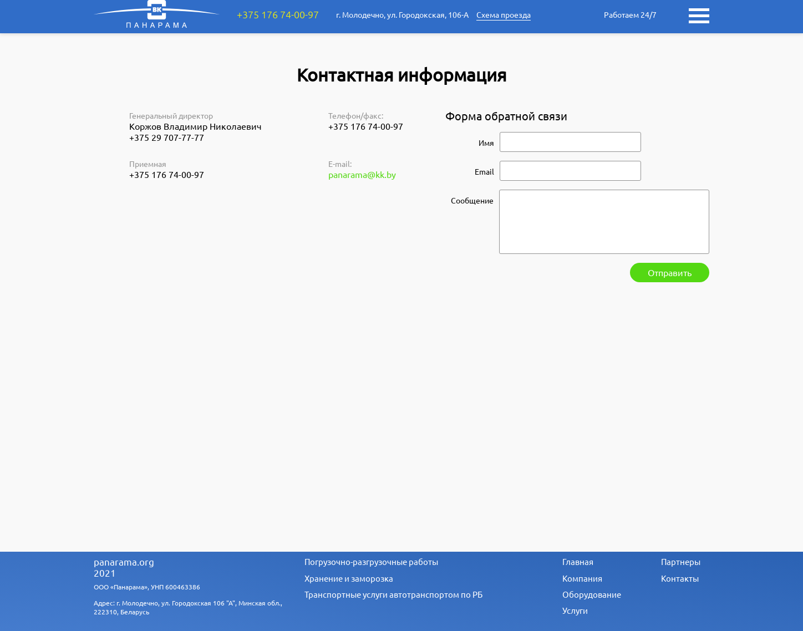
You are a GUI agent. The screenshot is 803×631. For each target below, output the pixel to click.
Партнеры (680, 561)
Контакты (680, 578)
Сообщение (472, 200)
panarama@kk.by (362, 174)
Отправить (670, 272)
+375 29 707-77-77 (166, 137)
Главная (577, 561)
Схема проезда (503, 14)
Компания (582, 578)
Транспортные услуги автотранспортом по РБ (393, 594)
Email (484, 171)
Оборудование (591, 594)
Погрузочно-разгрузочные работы (371, 561)
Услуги (575, 610)
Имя (486, 142)
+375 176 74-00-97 (278, 14)
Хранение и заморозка (348, 578)
